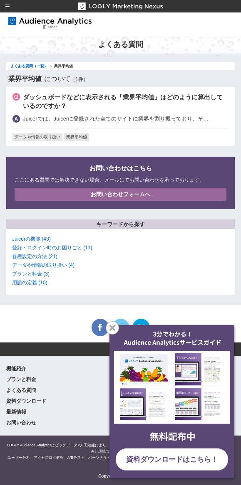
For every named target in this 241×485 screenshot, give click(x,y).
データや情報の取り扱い (37, 137)
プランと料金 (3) (31, 274)
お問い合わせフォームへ (120, 194)
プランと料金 (21, 379)
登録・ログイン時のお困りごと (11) (52, 248)
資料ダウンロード (26, 401)
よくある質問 (21, 390)
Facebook (100, 327)
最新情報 (16, 412)
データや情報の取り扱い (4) (43, 265)
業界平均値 (76, 137)
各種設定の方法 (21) (34, 256)
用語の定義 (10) (29, 283)
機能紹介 (16, 369)
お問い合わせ (21, 423)
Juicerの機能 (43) (31, 239)
